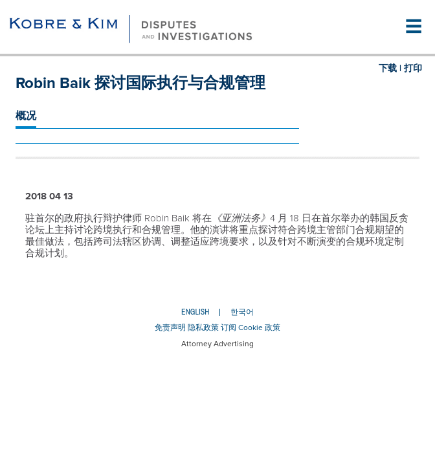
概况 (26, 115)
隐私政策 (203, 327)
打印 (413, 68)
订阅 (228, 327)
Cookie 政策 (259, 327)
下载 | (390, 68)
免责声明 (170, 327)
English (195, 312)
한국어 (242, 312)
